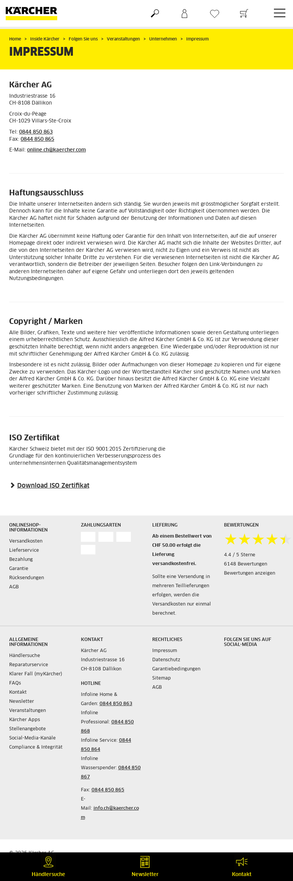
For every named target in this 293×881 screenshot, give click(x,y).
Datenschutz (166, 660)
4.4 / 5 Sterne (239, 555)
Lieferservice (24, 550)
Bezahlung (21, 559)
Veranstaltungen (27, 711)
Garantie (18, 569)
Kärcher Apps (24, 720)
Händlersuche (24, 656)
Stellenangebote (27, 729)
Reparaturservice (28, 665)
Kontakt (18, 692)
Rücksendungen (26, 578)
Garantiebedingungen (176, 669)
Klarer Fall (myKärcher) (35, 674)
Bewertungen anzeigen (249, 573)
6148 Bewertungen (245, 564)
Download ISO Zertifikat (53, 486)
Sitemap (161, 678)
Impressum (164, 651)
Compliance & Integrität (36, 747)
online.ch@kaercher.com (56, 150)
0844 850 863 (36, 132)
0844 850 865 (37, 139)
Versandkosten (25, 541)
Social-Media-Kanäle (32, 738)
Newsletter (21, 701)
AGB (14, 587)
